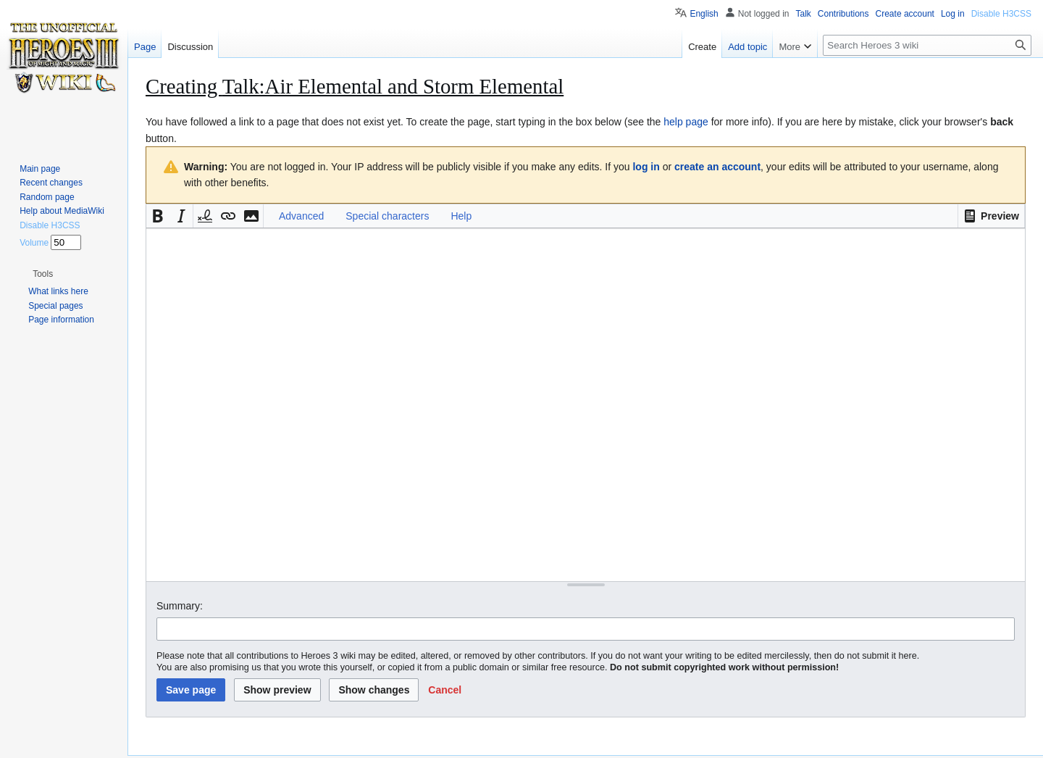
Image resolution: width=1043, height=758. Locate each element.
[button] (991, 216)
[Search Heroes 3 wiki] (927, 45)
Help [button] (461, 216)
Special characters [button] (387, 216)
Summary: (179, 606)
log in (645, 166)
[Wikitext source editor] (585, 404)
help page (685, 122)
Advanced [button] (301, 216)
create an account (717, 166)
